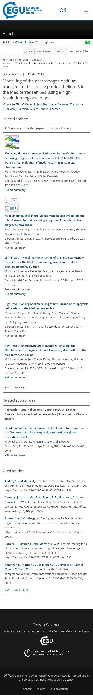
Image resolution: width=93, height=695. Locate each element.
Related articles (78, 51)
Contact (27, 689)
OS (63, 10)
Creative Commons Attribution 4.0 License (49, 679)
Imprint (40, 689)
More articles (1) (16, 387)
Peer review (44, 51)
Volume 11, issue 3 (26, 42)
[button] (46, 42)
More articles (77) (17, 590)
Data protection (58, 689)
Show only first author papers (25, 128)
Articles (7, 42)
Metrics (60, 51)
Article (29, 51)
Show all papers (59, 128)
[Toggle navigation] (85, 10)
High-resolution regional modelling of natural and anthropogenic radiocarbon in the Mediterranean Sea (46, 306)
